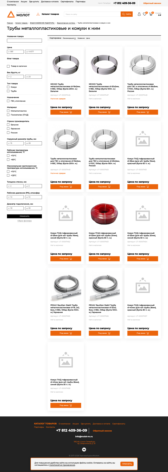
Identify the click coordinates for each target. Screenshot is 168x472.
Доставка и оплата (50, 1)
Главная (10, 23)
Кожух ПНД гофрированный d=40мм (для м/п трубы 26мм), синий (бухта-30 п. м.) (64, 382)
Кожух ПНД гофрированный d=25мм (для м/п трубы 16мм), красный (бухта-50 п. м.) (141, 161)
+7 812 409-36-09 (123, 3)
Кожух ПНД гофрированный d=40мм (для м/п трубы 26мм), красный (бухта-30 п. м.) (141, 307)
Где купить (34, 1)
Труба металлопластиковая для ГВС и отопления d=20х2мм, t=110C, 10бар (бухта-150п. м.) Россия (104, 162)
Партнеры (80, 1)
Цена (88, 38)
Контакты (11, 5)
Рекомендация (69, 38)
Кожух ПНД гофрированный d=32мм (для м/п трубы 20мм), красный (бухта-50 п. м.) (103, 235)
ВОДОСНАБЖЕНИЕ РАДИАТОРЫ (42, 23)
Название (81, 38)
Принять (127, 464)
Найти (126, 14)
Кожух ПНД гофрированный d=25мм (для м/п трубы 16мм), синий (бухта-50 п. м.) (64, 235)
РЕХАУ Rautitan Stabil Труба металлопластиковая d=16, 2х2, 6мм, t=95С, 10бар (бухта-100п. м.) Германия (64, 308)
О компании (13, 1)
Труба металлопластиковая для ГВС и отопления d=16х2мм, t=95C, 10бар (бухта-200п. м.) (65, 161)
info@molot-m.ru (84, 436)
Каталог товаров (47, 14)
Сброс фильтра (24, 221)
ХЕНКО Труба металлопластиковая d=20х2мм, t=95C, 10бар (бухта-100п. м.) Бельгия (104, 87)
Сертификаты (67, 1)
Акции (24, 1)
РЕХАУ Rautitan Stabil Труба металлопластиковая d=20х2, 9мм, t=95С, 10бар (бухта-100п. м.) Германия (103, 308)
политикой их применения (62, 465)
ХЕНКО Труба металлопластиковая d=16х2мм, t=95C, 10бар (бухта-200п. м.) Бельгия (65, 87)
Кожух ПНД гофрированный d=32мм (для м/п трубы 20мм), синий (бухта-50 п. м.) (141, 235)
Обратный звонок (152, 3)
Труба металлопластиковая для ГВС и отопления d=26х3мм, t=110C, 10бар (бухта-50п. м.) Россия (142, 87)
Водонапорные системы (66, 23)
